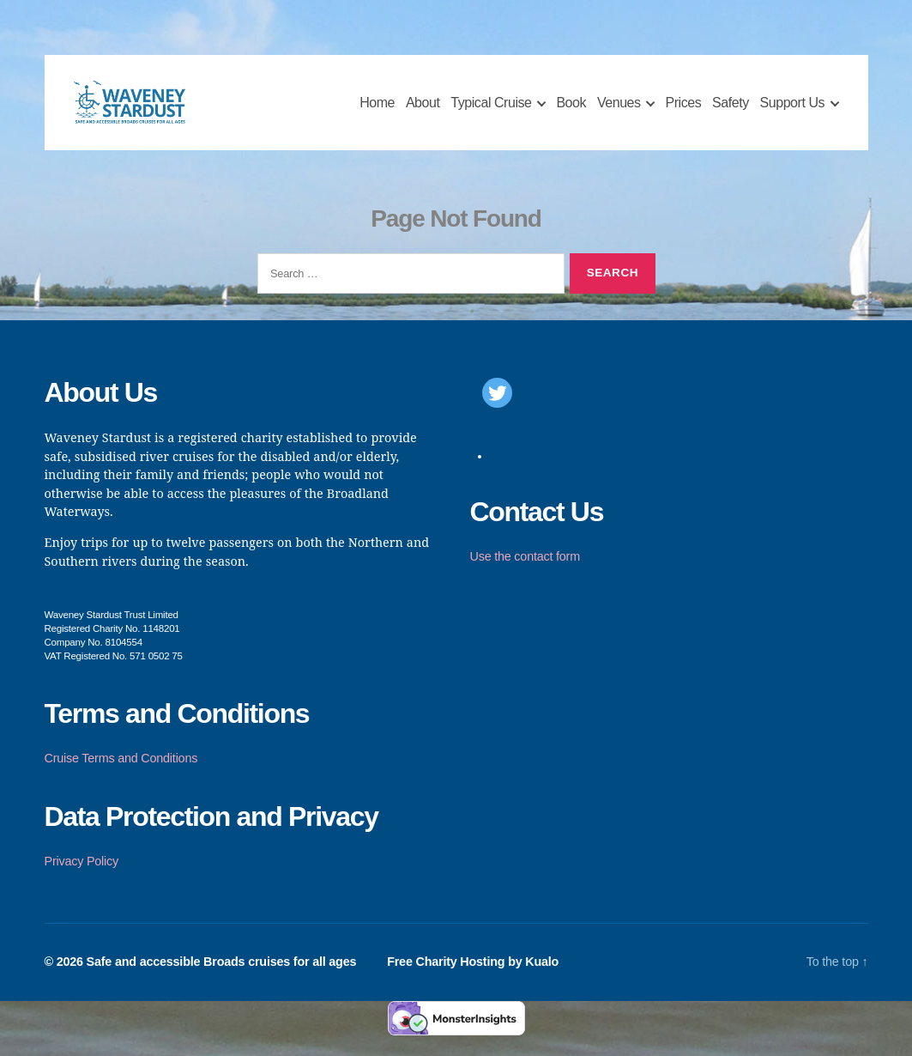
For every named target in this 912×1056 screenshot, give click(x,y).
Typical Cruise (490, 112)
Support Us (792, 112)
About (423, 112)
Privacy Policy (82, 879)
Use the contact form (525, 574)
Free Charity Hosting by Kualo (471, 979)
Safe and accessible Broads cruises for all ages (222, 979)
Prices (683, 112)
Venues (619, 112)
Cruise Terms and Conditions (121, 776)
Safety (730, 112)
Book (571, 112)
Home (377, 112)
